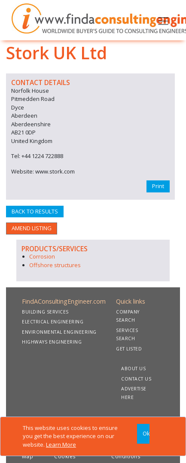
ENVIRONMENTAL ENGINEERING (59, 332)
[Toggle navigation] (163, 20)
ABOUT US (133, 369)
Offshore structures (55, 265)
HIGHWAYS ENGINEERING (52, 342)
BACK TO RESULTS (35, 211)
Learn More (61, 444)
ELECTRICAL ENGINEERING (52, 322)
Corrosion (42, 256)
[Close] (143, 434)
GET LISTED (129, 349)
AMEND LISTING (32, 228)
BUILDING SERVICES (45, 312)
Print (158, 186)
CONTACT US (136, 379)
